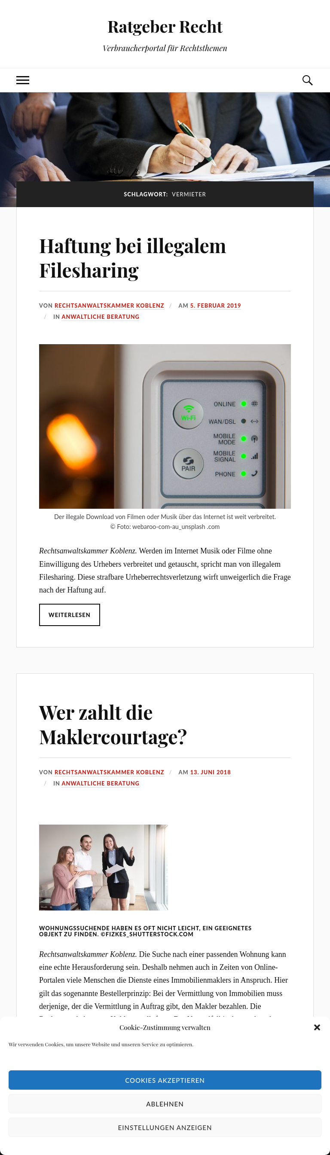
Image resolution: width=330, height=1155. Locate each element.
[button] (317, 1027)
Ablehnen (164, 1104)
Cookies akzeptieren (165, 1080)
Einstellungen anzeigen (165, 1127)
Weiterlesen (69, 614)
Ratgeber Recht (165, 26)
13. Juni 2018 (210, 772)
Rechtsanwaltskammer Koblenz (110, 305)
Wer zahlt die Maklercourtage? (113, 724)
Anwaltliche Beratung (100, 316)
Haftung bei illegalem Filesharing (132, 257)
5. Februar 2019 (215, 305)
